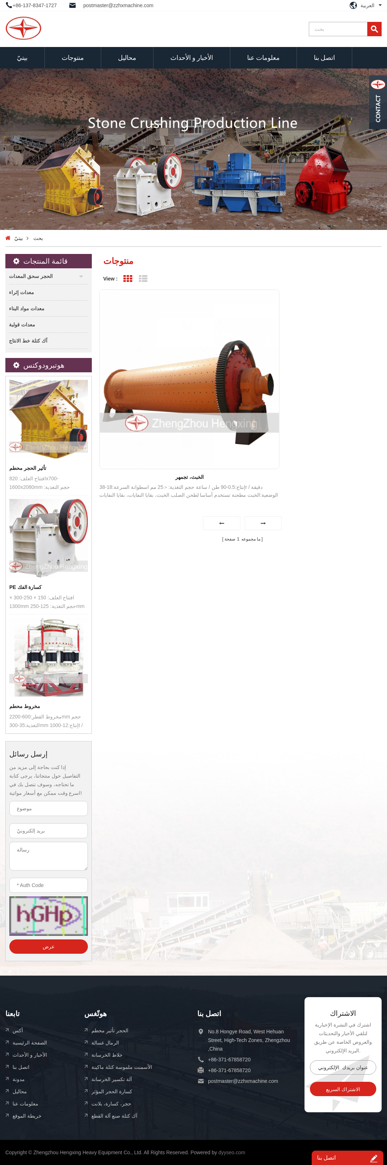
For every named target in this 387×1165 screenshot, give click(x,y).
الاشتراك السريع (343, 1089)
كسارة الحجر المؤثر (111, 1091)
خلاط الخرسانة (107, 1054)
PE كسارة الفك (25, 587)
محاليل (127, 57)
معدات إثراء (21, 292)
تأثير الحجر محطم (27, 468)
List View (143, 279)
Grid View (128, 279)
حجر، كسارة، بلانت (111, 1103)
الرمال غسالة (105, 1042)
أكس (18, 1030)
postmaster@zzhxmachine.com (118, 5)
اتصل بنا (324, 57)
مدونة (19, 1079)
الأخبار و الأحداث (191, 57)
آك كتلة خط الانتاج (28, 340)
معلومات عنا (263, 57)
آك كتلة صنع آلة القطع (114, 1115)
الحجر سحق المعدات (31, 276)
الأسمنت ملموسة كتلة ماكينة (121, 1066)
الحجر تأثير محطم (109, 1030)
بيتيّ (22, 57)
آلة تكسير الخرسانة (111, 1079)
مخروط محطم (24, 706)
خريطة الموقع (27, 1115)
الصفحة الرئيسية (30, 1042)
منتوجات (73, 57)
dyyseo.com (231, 1152)
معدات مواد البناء (26, 308)
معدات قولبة (22, 324)
